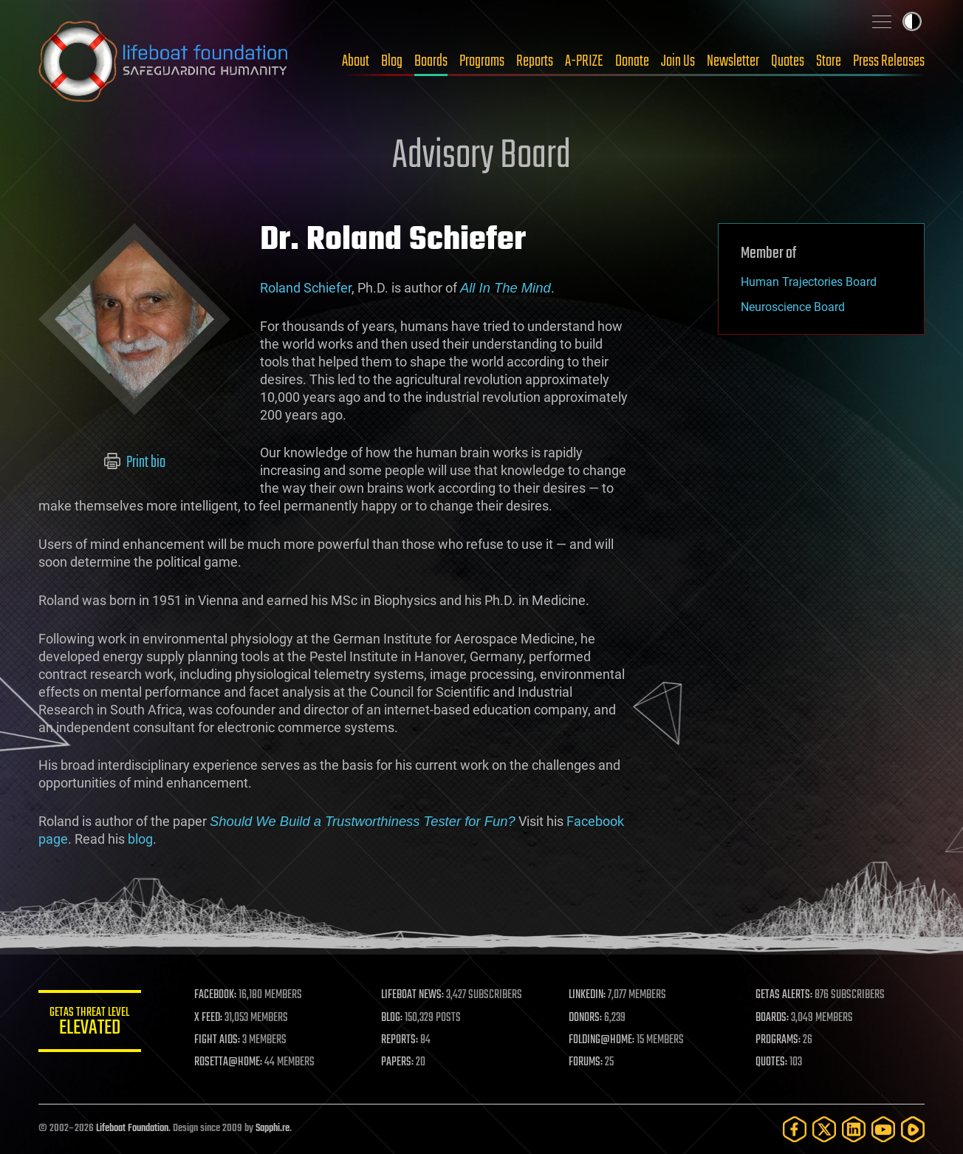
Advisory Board (481, 156)
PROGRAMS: (778, 1040)
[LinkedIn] (854, 1129)
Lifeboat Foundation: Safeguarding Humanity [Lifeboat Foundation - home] (163, 61)
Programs (481, 61)
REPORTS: (400, 1040)
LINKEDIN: (587, 995)
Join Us (678, 61)
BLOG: (392, 1018)
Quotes (787, 61)
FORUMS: (586, 1062)
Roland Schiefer (306, 288)
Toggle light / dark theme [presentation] (912, 21)
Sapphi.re (272, 1128)
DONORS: (586, 1018)
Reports (534, 61)
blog (140, 839)
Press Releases (889, 61)
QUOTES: (772, 1062)
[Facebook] (794, 1129)
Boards (431, 61)
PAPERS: (398, 1062)
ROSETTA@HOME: (229, 1062)
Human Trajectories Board (809, 282)
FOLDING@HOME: (602, 1040)
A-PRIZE (584, 61)
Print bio (134, 462)
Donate (632, 61)
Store (828, 61)
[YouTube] (883, 1129)
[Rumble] (913, 1129)
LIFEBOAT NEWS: (413, 995)
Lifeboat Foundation (132, 1128)
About (355, 61)
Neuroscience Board (793, 307)
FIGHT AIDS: (218, 1040)
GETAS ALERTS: (784, 995)
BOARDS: (772, 1018)
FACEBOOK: (216, 995)
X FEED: (209, 1018)
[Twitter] (824, 1129)
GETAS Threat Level (90, 1023)
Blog (391, 61)
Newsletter (733, 61)
